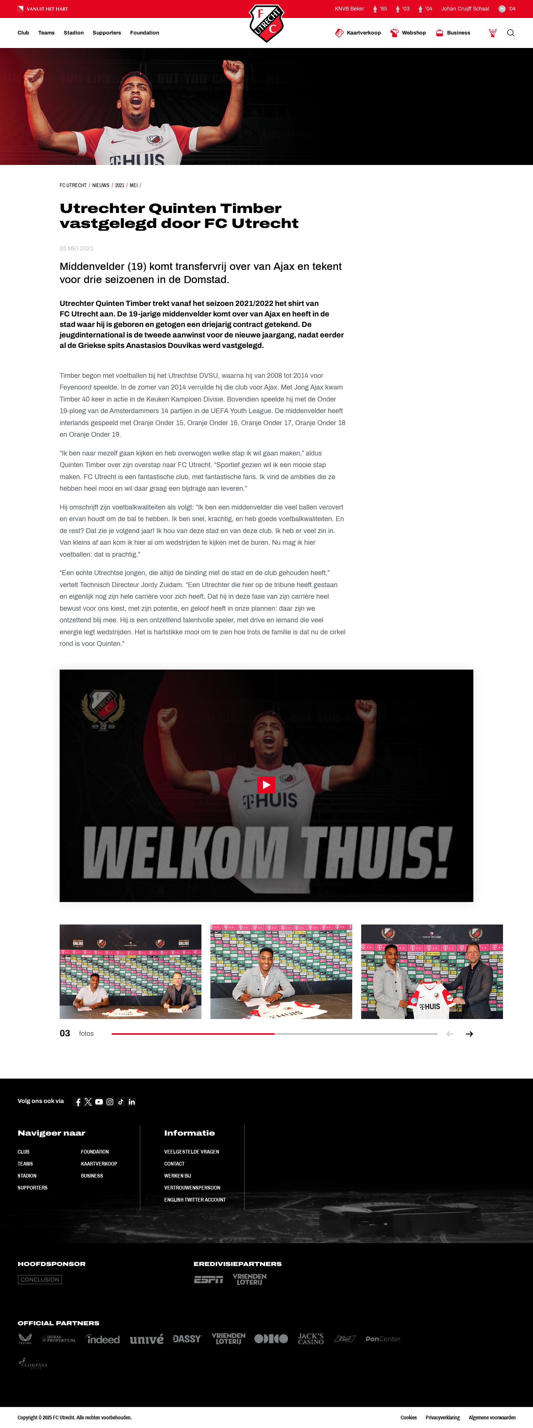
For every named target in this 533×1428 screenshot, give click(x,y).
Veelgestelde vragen (191, 1151)
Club (23, 1151)
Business (92, 1175)
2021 (119, 185)
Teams (25, 1163)
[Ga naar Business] (452, 33)
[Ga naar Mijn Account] (492, 33)
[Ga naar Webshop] (408, 33)
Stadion (27, 1175)
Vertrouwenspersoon (192, 1187)
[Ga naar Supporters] (107, 33)
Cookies (409, 1417)
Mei (134, 185)
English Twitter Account (195, 1199)
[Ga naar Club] (23, 33)
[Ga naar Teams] (46, 33)
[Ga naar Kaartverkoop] (358, 33)
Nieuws (101, 185)
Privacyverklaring (443, 1417)
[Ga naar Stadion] (74, 33)
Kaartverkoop (99, 1163)
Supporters (33, 1187)
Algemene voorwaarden (492, 1417)
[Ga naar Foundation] (144, 33)
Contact (174, 1163)
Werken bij (177, 1175)
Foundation (95, 1151)
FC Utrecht (73, 185)
